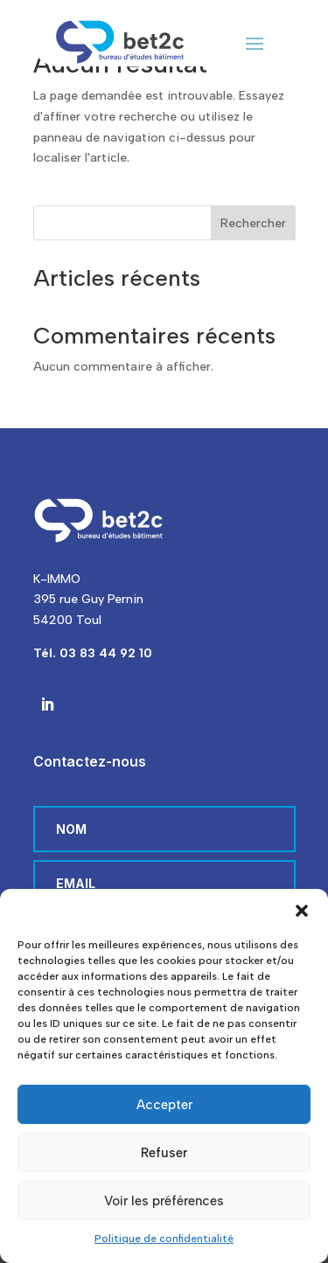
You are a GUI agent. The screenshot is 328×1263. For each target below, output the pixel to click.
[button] (302, 910)
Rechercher (253, 223)
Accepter (164, 1105)
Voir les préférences (164, 1201)
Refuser (164, 1153)
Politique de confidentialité (164, 1238)
